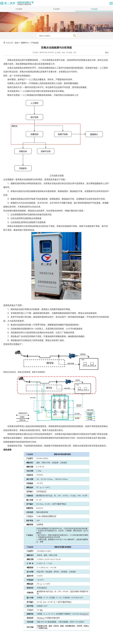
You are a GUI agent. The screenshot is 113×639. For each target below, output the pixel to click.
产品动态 (94, 9)
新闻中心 (24, 43)
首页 (16, 43)
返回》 (107, 52)
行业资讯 (56, 9)
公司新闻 (19, 9)
